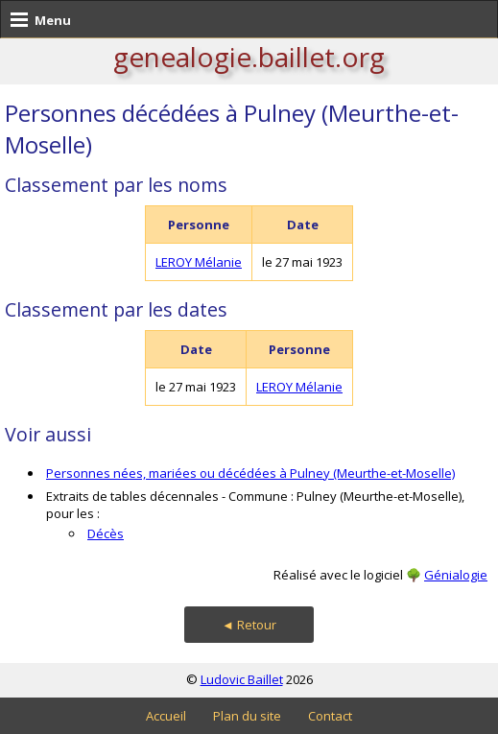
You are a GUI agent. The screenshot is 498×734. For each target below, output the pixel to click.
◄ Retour (249, 624)
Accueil (166, 715)
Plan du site (247, 715)
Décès (105, 533)
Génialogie (455, 574)
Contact (330, 715)
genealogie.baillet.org (249, 56)
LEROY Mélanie (198, 262)
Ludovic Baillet (242, 679)
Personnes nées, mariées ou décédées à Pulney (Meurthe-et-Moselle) (250, 473)
